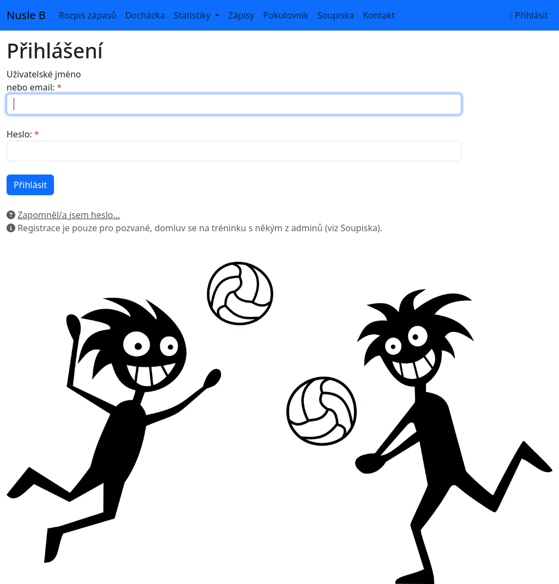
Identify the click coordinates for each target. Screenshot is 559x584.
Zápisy (241, 15)
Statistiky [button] (193, 15)
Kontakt (379, 15)
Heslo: (19, 134)
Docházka (145, 15)
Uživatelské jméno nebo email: (44, 80)
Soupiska (335, 15)
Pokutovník (286, 15)
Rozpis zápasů (88, 15)
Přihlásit (528, 15)
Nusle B (26, 15)
